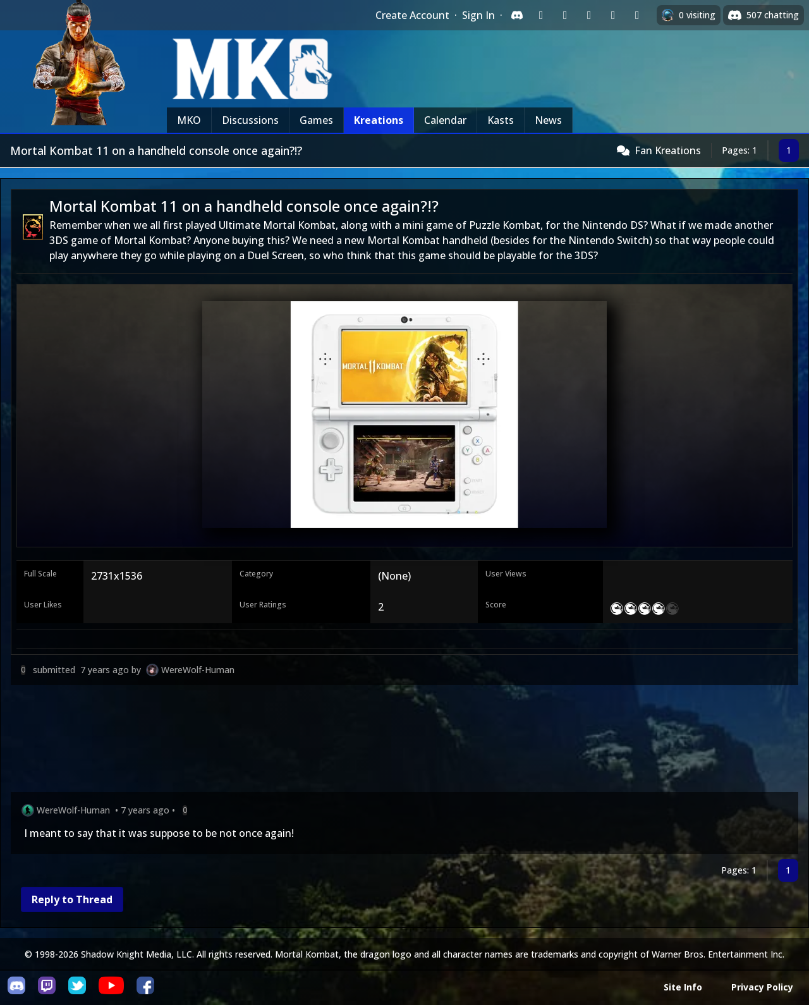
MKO (189, 120)
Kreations (378, 120)
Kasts (500, 120)
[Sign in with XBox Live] (637, 15)
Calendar (445, 120)
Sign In (478, 15)
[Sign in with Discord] (517, 15)
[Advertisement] (390, 741)
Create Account (412, 15)
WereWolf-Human (197, 670)
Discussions (250, 120)
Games (316, 120)
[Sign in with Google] (565, 15)
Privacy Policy (762, 987)
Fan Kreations (668, 150)
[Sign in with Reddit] (589, 15)
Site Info (683, 987)
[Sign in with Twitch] (541, 15)
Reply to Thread (72, 899)
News (548, 120)
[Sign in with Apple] (613, 15)
